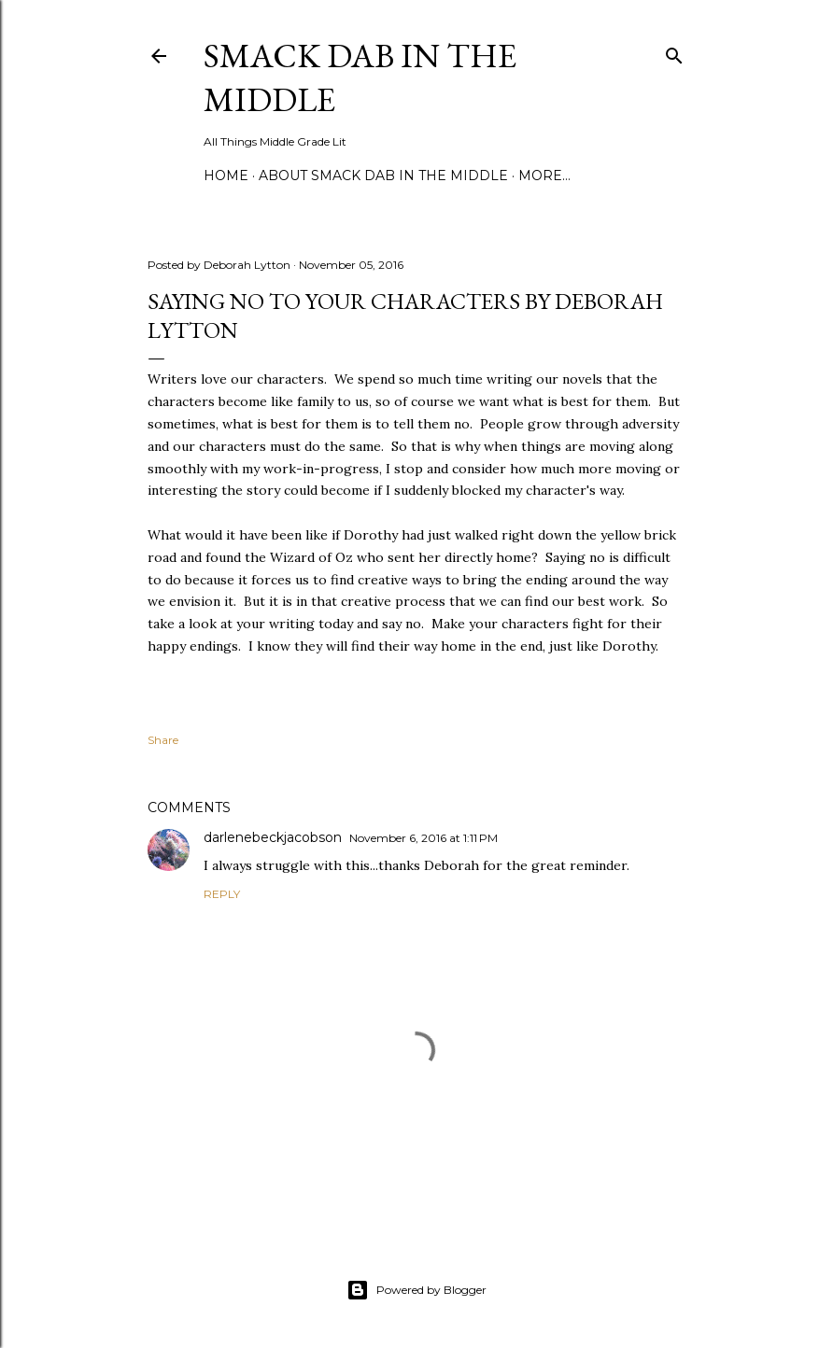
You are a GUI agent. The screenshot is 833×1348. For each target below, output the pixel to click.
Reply (222, 894)
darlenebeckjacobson (273, 837)
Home (226, 175)
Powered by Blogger (416, 1290)
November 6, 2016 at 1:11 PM (423, 838)
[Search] (674, 52)
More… (544, 175)
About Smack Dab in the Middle (383, 175)
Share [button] (163, 740)
